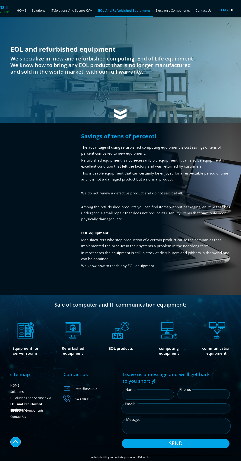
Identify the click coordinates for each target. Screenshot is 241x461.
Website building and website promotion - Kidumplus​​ (120, 457)
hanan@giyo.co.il (86, 388)
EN (234, 9)
